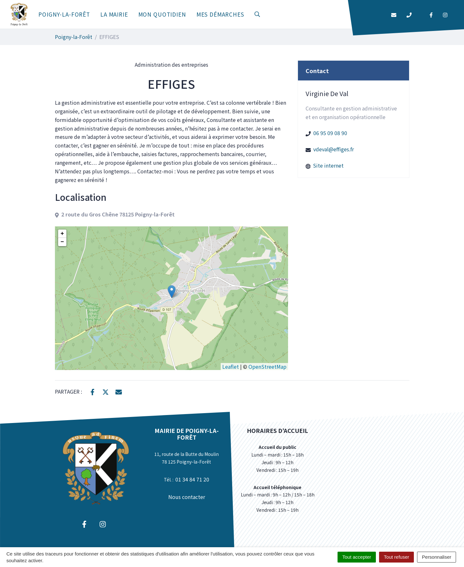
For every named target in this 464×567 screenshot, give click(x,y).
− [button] (62, 242)
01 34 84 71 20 (192, 479)
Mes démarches (220, 14)
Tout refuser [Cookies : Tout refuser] (396, 557)
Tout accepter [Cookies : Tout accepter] (356, 557)
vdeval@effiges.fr (333, 149)
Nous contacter (186, 497)
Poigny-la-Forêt (64, 14)
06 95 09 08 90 (330, 133)
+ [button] (62, 234)
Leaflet (230, 366)
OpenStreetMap (267, 366)
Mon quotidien (162, 14)
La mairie (114, 14)
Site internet (328, 165)
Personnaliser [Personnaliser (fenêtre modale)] (436, 557)
